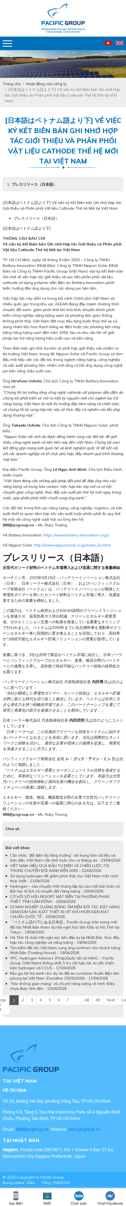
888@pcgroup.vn (18, 525)
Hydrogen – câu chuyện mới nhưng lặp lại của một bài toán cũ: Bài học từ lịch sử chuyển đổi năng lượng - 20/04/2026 (65, 889)
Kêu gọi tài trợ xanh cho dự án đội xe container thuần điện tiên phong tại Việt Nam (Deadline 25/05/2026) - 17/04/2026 (65, 976)
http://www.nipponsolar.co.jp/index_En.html (72, 545)
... (76, 999)
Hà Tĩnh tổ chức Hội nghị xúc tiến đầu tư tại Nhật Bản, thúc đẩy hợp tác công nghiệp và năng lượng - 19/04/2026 (64, 940)
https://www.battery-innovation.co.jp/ (76, 535)
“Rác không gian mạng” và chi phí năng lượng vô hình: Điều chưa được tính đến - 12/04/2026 (62, 986)
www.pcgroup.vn (84, 1129)
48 (87, 999)
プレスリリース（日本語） (34, 184)
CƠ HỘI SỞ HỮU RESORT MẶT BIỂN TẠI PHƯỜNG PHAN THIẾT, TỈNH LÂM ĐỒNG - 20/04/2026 (59, 899)
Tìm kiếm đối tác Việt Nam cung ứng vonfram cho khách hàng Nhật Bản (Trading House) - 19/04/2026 (65, 950)
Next (111, 999)
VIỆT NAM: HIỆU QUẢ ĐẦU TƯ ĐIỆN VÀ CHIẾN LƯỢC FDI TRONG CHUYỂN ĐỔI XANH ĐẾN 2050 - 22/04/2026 (59, 868)
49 (98, 999)
